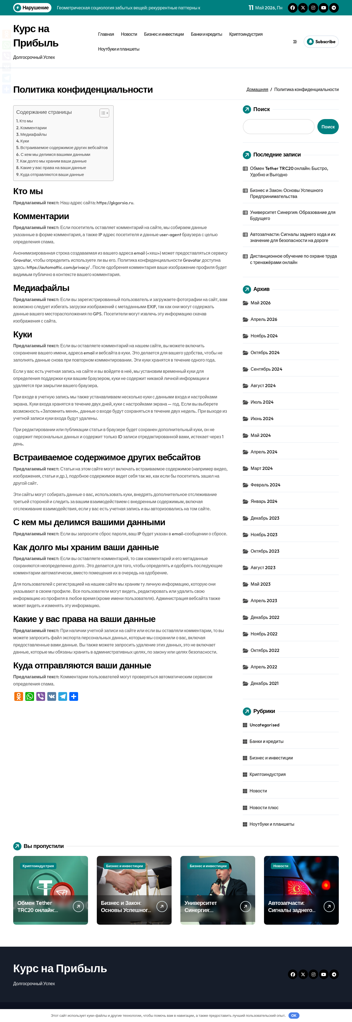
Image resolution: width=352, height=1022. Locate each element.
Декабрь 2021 (265, 683)
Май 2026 (261, 302)
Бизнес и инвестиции (164, 34)
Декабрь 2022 (265, 617)
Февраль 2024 (265, 484)
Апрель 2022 (264, 667)
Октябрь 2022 (265, 650)
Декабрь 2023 (265, 518)
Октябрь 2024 (265, 352)
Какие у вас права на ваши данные (53, 167)
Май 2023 (261, 584)
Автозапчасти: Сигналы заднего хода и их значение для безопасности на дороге (293, 237)
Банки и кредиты (206, 34)
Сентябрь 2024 (266, 369)
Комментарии (33, 127)
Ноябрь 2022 (264, 634)
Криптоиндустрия (245, 34)
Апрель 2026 (264, 319)
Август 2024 (263, 385)
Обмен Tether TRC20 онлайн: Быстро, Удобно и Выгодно (289, 171)
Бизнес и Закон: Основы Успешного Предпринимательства (286, 193)
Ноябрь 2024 (264, 335)
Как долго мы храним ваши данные (53, 161)
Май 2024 (261, 435)
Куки (24, 141)
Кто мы (26, 120)
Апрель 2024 (264, 451)
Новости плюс (264, 807)
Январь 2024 (264, 501)
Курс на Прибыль (60, 968)
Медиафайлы (33, 134)
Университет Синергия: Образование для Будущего (293, 215)
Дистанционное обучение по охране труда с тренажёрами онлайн (293, 259)
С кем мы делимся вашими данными (55, 154)
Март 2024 (262, 468)
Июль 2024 (262, 402)
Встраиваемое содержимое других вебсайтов (64, 147)
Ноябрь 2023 (264, 534)
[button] (101, 113)
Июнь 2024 (262, 418)
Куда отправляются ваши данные (52, 174)
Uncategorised (265, 725)
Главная (106, 34)
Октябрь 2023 (265, 551)
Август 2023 (263, 567)
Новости (129, 34)
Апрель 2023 (264, 600)
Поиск (256, 109)
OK (293, 1015)
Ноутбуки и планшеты (118, 49)
